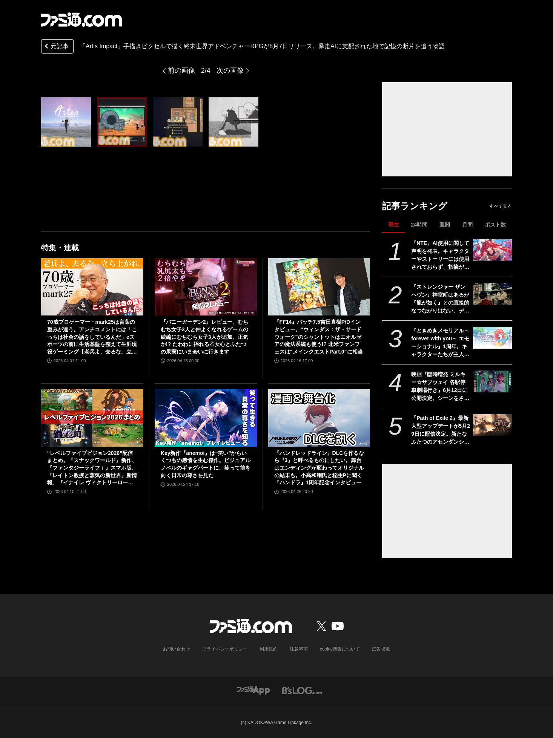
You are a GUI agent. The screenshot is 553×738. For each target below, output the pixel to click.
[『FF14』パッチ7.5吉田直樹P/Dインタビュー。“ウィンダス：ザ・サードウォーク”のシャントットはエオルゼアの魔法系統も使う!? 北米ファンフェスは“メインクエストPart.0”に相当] (319, 286)
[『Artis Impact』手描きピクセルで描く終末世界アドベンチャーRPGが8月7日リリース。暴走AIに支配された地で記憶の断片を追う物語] (66, 122)
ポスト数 (495, 225)
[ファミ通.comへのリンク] (81, 19)
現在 (393, 225)
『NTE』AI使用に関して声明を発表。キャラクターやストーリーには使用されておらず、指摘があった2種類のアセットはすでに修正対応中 (440, 255)
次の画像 (230, 70)
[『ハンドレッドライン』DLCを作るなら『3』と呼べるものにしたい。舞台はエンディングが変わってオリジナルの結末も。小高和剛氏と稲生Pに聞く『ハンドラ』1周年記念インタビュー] (319, 417)
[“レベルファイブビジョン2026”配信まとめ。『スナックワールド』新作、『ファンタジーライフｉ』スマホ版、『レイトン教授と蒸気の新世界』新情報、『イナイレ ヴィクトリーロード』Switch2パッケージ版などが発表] (92, 417)
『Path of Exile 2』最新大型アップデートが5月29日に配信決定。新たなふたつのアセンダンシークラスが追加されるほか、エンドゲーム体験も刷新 (440, 430)
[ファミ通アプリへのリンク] (253, 690)
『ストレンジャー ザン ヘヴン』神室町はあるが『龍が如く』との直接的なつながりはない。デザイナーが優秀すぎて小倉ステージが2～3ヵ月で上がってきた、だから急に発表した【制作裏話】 (440, 299)
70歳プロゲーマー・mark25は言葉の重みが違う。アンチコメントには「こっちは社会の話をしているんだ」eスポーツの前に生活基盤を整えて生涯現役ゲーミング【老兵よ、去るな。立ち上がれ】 (92, 337)
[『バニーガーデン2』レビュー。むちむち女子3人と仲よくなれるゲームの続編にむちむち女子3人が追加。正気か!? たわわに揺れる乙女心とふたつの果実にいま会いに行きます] (206, 286)
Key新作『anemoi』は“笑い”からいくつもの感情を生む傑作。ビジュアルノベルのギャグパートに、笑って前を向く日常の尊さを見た (205, 464)
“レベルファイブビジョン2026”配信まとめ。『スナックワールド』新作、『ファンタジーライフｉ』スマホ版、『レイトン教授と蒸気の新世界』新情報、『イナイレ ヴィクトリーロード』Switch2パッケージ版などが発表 (92, 468)
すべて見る (500, 206)
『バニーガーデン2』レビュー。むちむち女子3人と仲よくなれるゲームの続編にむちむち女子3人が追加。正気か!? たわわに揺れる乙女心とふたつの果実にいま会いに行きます (204, 336)
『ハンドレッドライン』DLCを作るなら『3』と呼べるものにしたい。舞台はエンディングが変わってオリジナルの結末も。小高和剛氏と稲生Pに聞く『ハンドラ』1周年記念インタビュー (319, 467)
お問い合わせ (176, 649)
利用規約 (269, 649)
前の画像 (181, 70)
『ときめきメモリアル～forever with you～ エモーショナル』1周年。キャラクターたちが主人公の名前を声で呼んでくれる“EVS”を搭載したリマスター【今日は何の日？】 (440, 343)
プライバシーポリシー (224, 649)
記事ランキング (414, 206)
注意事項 (299, 649)
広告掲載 (381, 649)
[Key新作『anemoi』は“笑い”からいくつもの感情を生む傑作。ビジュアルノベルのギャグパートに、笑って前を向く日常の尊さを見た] (206, 417)
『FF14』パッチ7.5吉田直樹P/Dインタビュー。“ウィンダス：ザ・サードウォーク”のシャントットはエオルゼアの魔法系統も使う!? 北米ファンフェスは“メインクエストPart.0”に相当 (318, 336)
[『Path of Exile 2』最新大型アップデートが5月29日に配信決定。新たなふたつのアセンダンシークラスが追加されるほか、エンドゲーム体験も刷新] (492, 425)
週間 (444, 225)
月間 (467, 225)
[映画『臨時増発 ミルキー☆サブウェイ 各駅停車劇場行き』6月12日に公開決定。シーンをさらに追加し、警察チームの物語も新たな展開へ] (492, 381)
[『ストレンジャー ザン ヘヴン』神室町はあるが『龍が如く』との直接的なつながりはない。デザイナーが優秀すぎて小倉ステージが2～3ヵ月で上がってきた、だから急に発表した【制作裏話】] (492, 294)
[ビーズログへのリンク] (302, 690)
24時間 (419, 225)
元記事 (56, 47)
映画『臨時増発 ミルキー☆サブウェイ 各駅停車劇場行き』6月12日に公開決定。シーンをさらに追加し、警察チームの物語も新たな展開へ (440, 386)
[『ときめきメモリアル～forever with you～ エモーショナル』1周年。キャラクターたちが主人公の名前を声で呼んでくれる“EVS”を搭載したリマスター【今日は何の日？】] (492, 338)
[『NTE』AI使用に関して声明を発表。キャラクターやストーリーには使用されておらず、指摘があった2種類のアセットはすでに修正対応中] (492, 250)
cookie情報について (340, 649)
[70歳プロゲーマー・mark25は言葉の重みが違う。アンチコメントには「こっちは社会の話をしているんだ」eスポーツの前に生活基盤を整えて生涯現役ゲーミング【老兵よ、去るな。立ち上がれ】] (92, 286)
